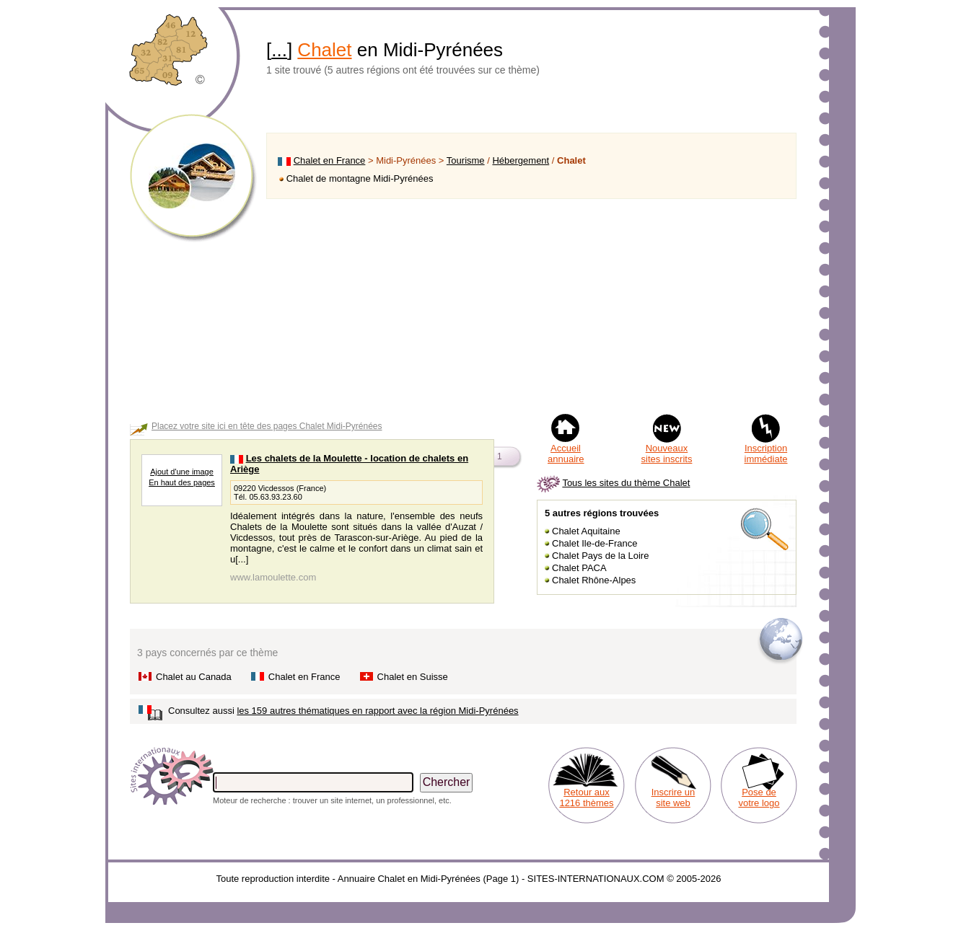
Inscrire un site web (673, 797)
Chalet (324, 50)
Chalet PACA (579, 567)
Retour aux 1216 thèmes (586, 797)
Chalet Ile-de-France (595, 543)
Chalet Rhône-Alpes (594, 580)
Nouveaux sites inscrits (667, 453)
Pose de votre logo (758, 797)
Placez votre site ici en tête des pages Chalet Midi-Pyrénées (267, 426)
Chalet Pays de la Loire (600, 555)
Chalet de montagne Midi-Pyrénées (360, 178)
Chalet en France (330, 160)
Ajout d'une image (182, 471)
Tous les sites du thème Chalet (626, 482)
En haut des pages (182, 482)
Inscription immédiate (766, 453)
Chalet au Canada (194, 676)
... (279, 50)
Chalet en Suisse (412, 676)
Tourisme (466, 160)
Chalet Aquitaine (586, 531)
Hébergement (520, 160)
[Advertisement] (531, 306)
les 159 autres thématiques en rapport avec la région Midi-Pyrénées (377, 710)
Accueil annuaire (566, 453)
